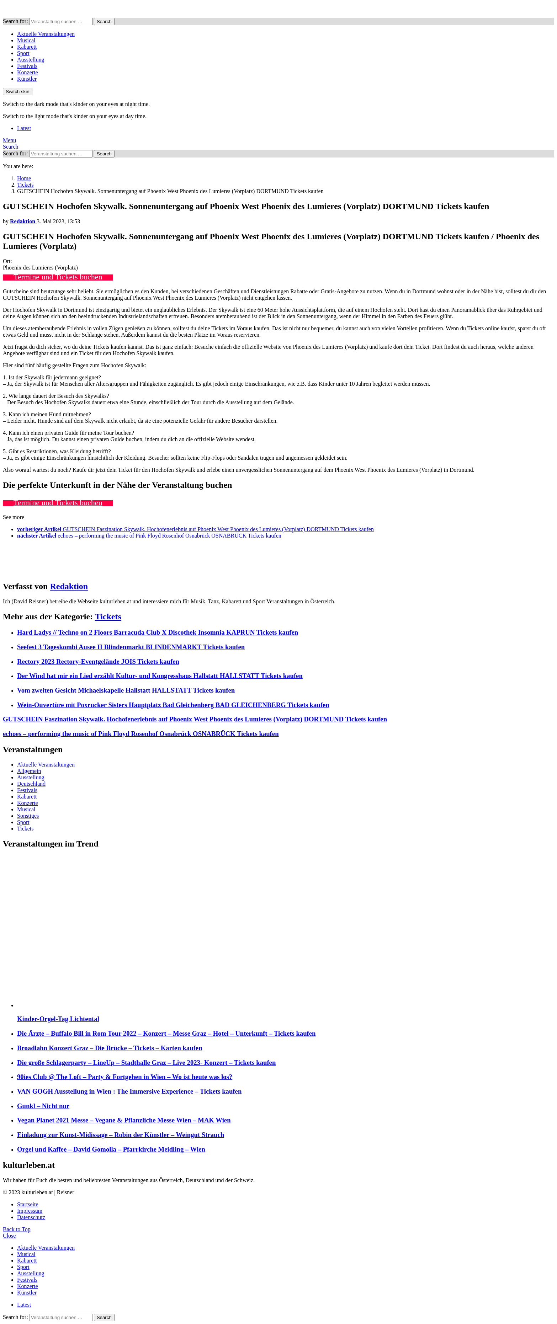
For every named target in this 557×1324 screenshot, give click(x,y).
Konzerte (27, 72)
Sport (23, 53)
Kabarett (27, 47)
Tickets (108, 616)
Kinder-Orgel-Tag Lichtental (58, 1019)
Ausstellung (30, 60)
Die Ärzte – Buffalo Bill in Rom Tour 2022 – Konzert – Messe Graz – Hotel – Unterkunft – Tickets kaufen (166, 1033)
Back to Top (17, 1229)
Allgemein (29, 771)
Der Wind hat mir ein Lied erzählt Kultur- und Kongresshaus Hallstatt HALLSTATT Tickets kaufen (160, 675)
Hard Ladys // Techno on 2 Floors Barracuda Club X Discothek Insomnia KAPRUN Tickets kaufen (157, 632)
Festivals (27, 66)
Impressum (29, 1211)
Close (9, 1236)
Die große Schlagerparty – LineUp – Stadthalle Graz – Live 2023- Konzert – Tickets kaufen (146, 1062)
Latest (24, 128)
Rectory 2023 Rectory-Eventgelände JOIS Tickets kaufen (98, 661)
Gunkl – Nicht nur (43, 1106)
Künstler (27, 79)
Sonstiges (28, 816)
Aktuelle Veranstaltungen (46, 34)
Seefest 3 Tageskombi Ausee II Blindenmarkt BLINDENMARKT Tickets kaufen (131, 647)
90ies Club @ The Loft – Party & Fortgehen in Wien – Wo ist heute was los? (124, 1076)
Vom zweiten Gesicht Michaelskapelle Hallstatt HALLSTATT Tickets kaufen (126, 690)
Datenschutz (31, 1217)
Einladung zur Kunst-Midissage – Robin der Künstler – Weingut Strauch (120, 1134)
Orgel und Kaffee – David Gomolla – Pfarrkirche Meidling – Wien (111, 1149)
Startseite (27, 1204)
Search (104, 21)
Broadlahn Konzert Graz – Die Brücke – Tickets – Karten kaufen (109, 1048)
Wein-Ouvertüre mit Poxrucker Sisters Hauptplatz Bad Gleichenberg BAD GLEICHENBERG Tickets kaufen (173, 705)
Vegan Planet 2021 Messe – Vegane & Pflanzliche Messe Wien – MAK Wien (124, 1120)
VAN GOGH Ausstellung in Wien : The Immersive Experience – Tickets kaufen (129, 1091)
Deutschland (31, 784)
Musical (26, 40)
